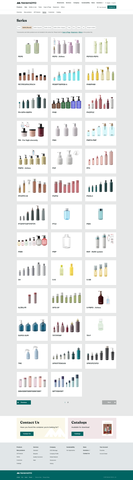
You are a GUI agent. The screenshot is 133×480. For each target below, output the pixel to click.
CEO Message (53, 450)
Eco (74, 27)
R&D (34, 460)
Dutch (26, 477)
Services (35, 447)
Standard (35, 450)
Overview (19, 12)
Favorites (102, 450)
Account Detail (103, 453)
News (93, 2)
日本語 (18, 477)
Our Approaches (70, 450)
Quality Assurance (38, 457)
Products (19, 7)
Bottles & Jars (33, 7)
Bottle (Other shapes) (59, 27)
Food (18, 27)
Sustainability (86, 2)
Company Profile (54, 453)
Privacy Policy (46, 477)
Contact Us (112, 7)
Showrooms (60, 2)
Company (53, 447)
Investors (99, 2)
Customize (51, 12)
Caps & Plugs (47, 7)
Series (44, 12)
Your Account (102, 7)
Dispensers (56, 7)
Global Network (54, 457)
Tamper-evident (91, 27)
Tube (69, 27)
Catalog (58, 12)
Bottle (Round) (27, 27)
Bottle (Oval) (47, 27)
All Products (37, 12)
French (30, 477)
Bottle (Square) (38, 27)
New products (28, 12)
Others (63, 7)
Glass (78, 27)
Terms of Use (38, 477)
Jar (83, 27)
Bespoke (35, 453)
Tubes (40, 7)
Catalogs (77, 434)
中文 (22, 477)
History (51, 463)
